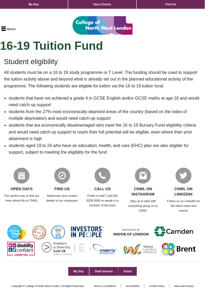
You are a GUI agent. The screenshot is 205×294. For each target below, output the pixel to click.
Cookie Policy (156, 285)
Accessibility (132, 285)
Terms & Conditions (105, 285)
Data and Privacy (184, 285)
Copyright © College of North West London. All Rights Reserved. (47, 285)
